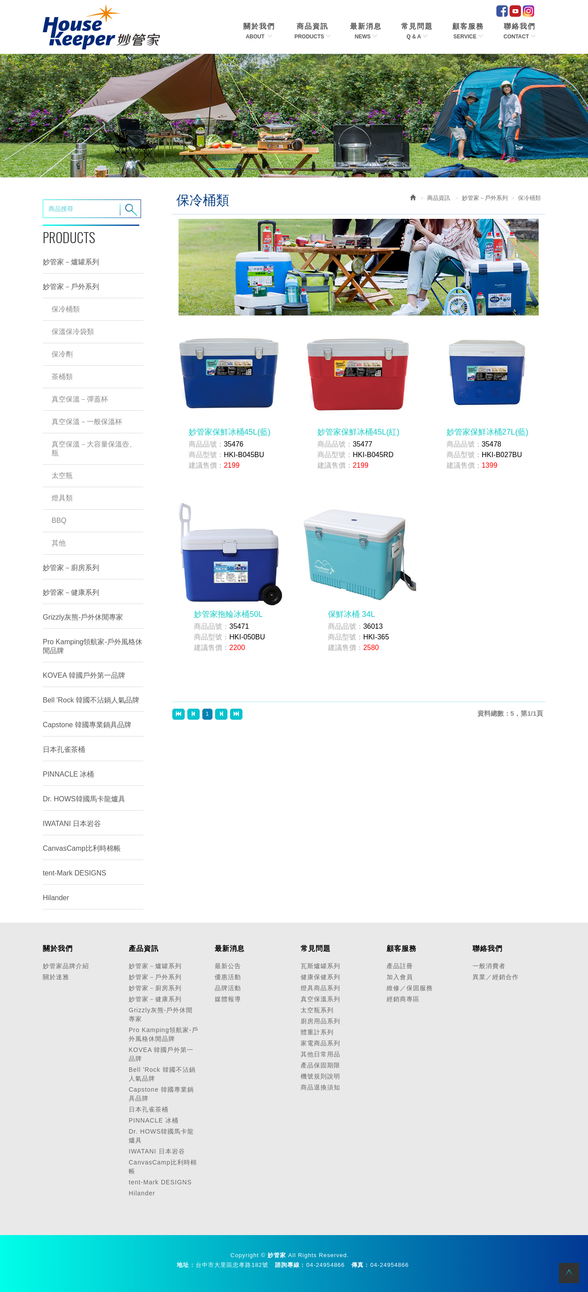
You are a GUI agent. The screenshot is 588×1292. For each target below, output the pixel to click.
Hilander (56, 897)
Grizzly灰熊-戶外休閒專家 (83, 617)
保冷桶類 (66, 309)
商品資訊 (438, 198)
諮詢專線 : (289, 1265)
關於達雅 (56, 976)
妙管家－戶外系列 (71, 286)
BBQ (59, 520)
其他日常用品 (320, 1054)
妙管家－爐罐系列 (71, 262)
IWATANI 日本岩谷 (72, 823)
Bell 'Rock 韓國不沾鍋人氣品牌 (91, 700)
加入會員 (400, 976)
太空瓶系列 (317, 1010)
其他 (59, 543)
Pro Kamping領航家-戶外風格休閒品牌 (92, 646)
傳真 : (359, 1265)
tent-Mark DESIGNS (74, 873)
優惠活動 (228, 976)
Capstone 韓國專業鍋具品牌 (87, 725)
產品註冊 (400, 965)
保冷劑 (62, 354)
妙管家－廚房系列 (71, 567)
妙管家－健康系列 (71, 592)
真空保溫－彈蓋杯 (80, 399)
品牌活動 (228, 988)
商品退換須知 (320, 1087)
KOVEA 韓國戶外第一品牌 (84, 675)
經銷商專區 (403, 999)
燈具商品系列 (320, 988)
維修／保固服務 (410, 988)
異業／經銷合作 (496, 976)
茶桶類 (62, 376)
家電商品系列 (320, 1043)
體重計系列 (317, 1032)
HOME (101, 26)
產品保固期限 (320, 1065)
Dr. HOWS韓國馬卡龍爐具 (84, 799)
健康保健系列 (320, 976)
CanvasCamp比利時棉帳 (82, 848)
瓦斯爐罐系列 (320, 965)
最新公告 (228, 965)
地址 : (185, 1265)
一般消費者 (489, 965)
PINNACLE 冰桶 (68, 774)
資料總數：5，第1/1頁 (510, 713)
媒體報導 (228, 999)
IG (528, 11)
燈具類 (62, 498)
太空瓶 (62, 475)
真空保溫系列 (320, 999)
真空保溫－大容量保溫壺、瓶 (94, 448)
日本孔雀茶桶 (64, 749)
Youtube (515, 11)
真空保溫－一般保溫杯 (87, 421)
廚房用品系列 (320, 1021)
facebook (502, 11)
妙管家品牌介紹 (66, 965)
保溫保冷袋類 (73, 331)
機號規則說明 (320, 1076)
